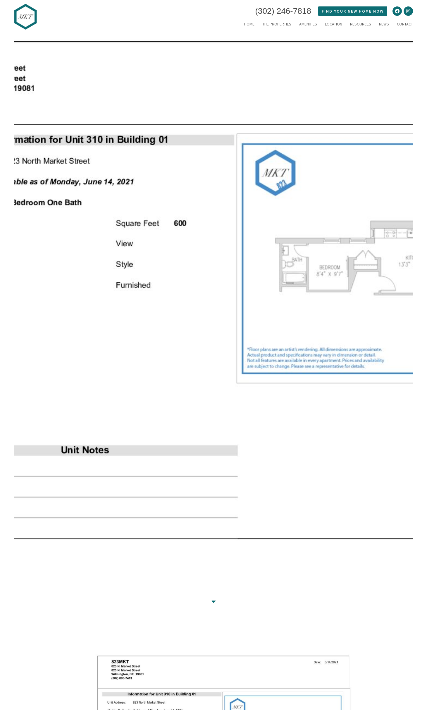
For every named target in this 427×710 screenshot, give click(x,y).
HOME (249, 24)
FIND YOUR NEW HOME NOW (353, 11)
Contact (405, 24)
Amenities (308, 24)
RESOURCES (360, 24)
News (384, 24)
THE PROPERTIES (276, 24)
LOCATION (333, 24)
